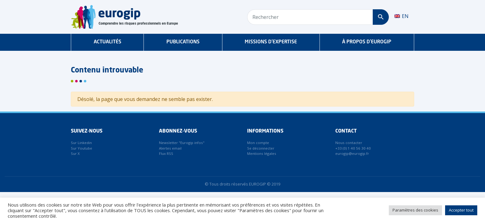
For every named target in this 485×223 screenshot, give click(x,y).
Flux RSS (166, 153)
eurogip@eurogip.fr (352, 153)
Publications (183, 42)
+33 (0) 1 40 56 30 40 (353, 148)
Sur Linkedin (81, 142)
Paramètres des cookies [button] (415, 210)
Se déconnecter (260, 148)
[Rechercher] (380, 17)
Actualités (107, 42)
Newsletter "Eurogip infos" (181, 142)
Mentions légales (261, 153)
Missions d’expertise (271, 42)
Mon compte (258, 142)
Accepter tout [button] (461, 210)
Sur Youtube (81, 148)
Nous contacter (348, 142)
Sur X (75, 153)
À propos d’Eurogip (366, 42)
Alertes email (170, 148)
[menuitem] (401, 16)
